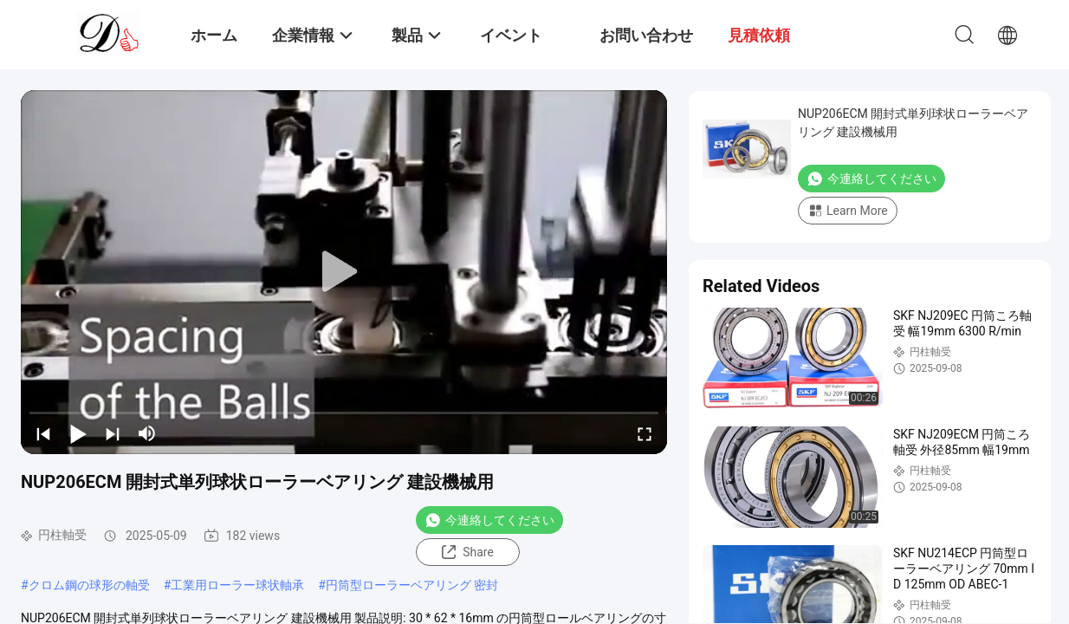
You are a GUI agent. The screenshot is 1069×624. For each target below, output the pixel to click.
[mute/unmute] (147, 433)
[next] (112, 433)
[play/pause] (78, 433)
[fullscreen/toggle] (644, 433)
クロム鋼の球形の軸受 (89, 585)
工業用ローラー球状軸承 (237, 585)
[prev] (43, 433)
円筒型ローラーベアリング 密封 (412, 585)
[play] (344, 272)
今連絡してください (489, 520)
